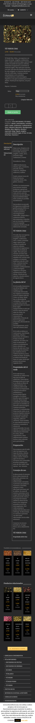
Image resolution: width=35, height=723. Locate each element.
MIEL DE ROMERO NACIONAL (27, 561)
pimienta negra (16, 133)
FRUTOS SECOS (10, 689)
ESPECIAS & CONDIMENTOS (14, 655)
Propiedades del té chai (20, 537)
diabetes (7, 129)
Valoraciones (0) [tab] (7, 154)
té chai (24, 133)
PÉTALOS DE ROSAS (8, 626)
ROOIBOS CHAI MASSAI (8, 561)
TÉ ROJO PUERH (11, 681)
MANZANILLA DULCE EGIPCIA (18, 626)
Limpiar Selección (26, 100)
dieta (12, 129)
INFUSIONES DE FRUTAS (14, 662)
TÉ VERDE (27, 122)
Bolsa (9, 91)
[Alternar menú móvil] (31, 15)
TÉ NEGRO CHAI (7, 597)
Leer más (24, 720)
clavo (6, 127)
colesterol (12, 127)
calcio (6, 125)
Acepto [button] (18, 720)
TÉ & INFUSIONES (18, 122)
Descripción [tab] (7, 143)
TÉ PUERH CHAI (17, 561)
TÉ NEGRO (9, 678)
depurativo (18, 127)
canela (11, 125)
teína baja (8, 135)
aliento (13, 123)
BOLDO (27, 624)
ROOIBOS (9, 670)
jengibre (23, 131)
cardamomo (17, 125)
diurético (23, 129)
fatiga (13, 131)
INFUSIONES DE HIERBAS (14, 666)
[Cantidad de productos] (10, 106)
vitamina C (15, 135)
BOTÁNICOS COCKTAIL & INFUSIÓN (16, 693)
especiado (8, 131)
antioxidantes (20, 123)
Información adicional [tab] (7, 148)
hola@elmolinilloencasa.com (21, 6)
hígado (18, 131)
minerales (8, 133)
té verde (29, 133)
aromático (29, 123)
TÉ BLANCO (9, 674)
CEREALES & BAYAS (11, 697)
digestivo (17, 129)
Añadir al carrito (13, 112)
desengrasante (27, 127)
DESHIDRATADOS (10, 701)
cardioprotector (27, 125)
